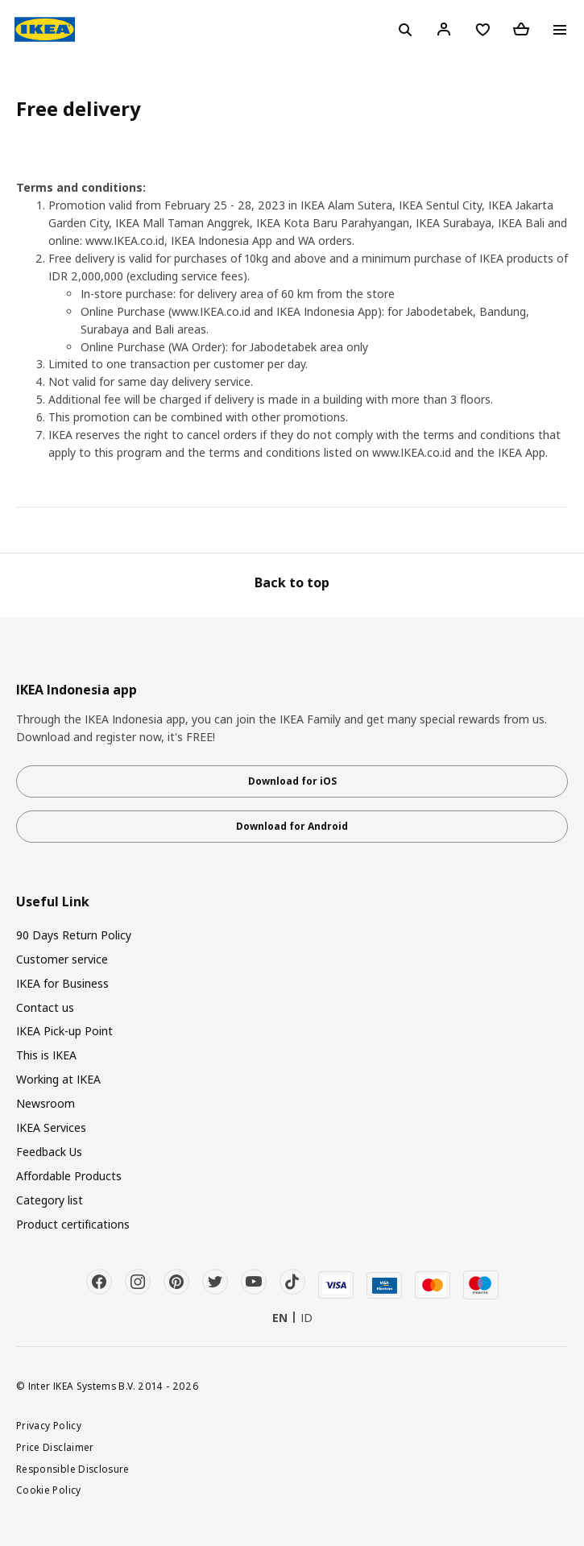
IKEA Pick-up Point (64, 1030)
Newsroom (45, 1103)
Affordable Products (69, 1175)
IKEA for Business (62, 983)
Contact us (45, 1007)
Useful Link (52, 902)
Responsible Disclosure (73, 1468)
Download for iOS (292, 781)
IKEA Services (51, 1127)
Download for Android (292, 826)
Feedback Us (49, 1151)
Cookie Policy (48, 1489)
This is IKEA (46, 1055)
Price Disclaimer (55, 1446)
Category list (49, 1200)
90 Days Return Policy (73, 935)
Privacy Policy (48, 1425)
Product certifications (73, 1224)
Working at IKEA (58, 1079)
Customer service (62, 959)
